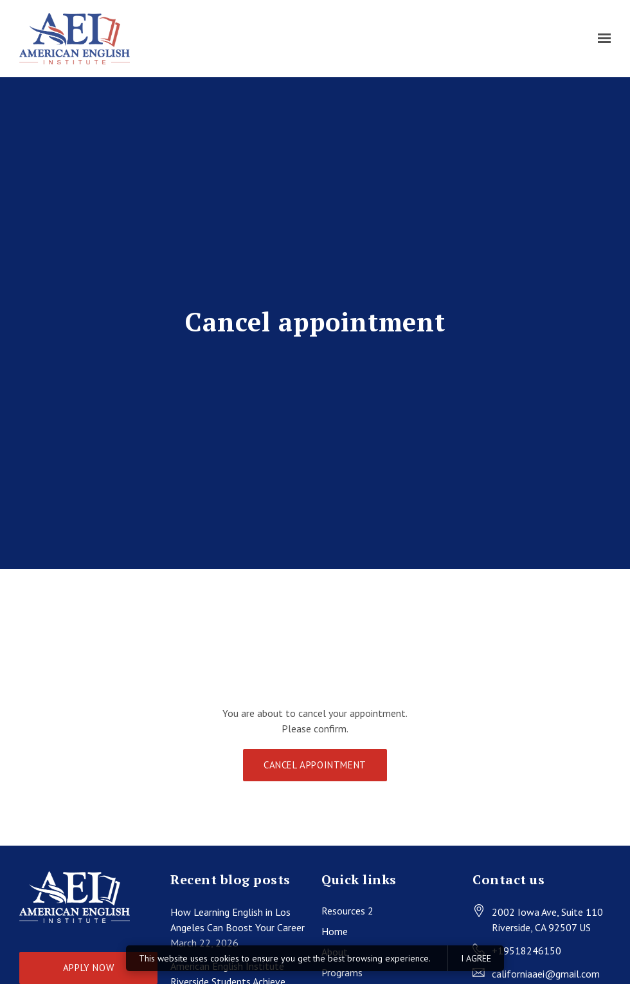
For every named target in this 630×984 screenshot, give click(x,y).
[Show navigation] (601, 38)
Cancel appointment (315, 765)
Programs (342, 972)
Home (334, 931)
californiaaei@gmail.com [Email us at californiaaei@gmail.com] (546, 973)
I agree (476, 958)
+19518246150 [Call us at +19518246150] (526, 950)
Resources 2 (347, 910)
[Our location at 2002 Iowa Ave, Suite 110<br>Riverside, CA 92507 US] (547, 919)
